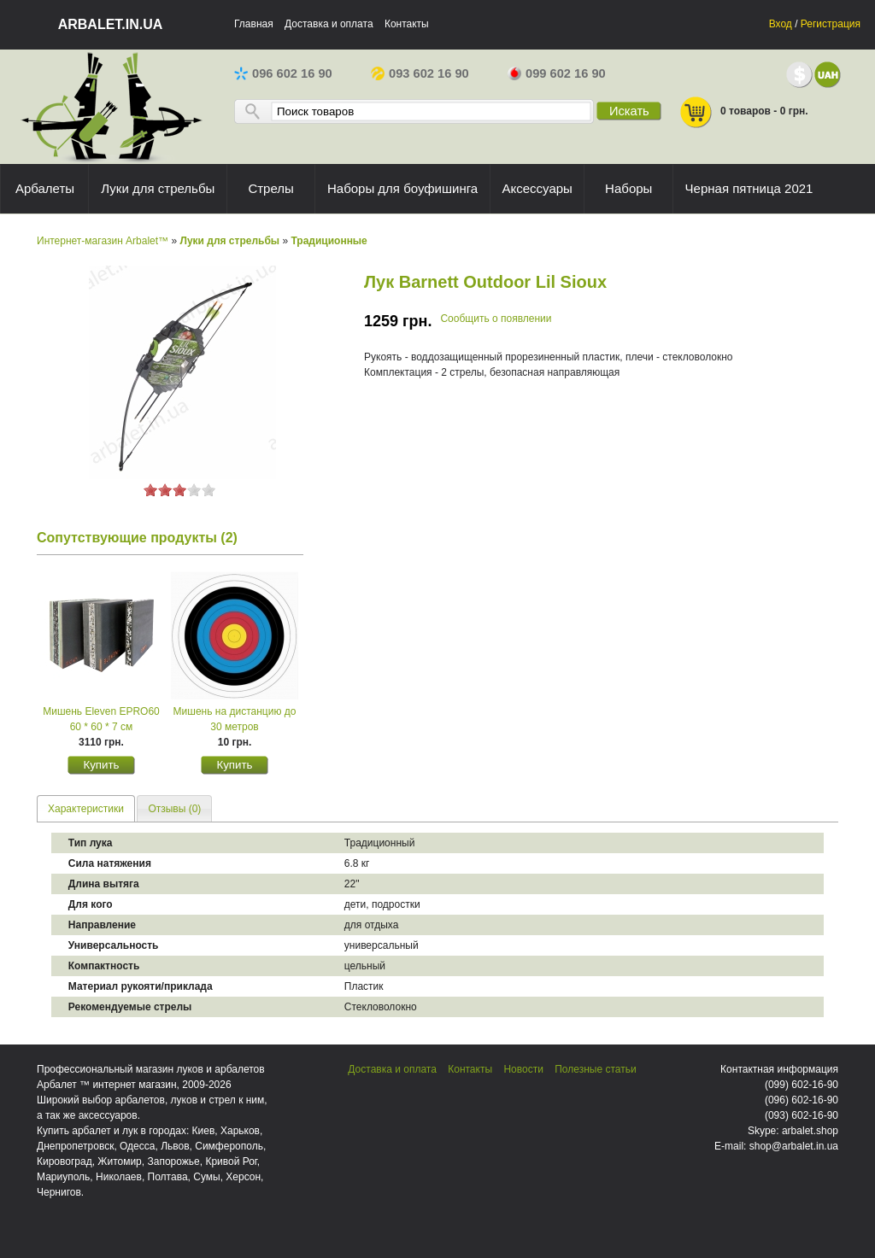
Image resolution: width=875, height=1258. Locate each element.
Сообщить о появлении (495, 319)
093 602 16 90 (420, 73)
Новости (523, 1069)
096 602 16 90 (283, 73)
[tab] (86, 808)
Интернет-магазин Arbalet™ (102, 241)
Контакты (407, 24)
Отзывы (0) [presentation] (174, 809)
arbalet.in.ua (110, 24)
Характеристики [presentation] (86, 809)
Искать (629, 111)
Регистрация (830, 24)
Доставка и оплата (329, 24)
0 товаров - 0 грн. (743, 112)
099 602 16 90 (557, 73)
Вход (780, 24)
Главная (253, 24)
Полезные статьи (595, 1069)
